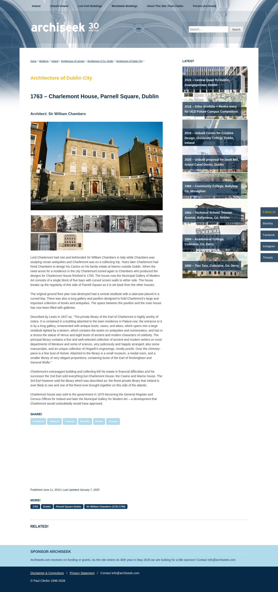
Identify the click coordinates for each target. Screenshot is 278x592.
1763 (35, 506)
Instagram (269, 246)
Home (33, 61)
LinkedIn (70, 421)
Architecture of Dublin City (129, 61)
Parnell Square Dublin (68, 506)
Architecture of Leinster (73, 61)
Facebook (38, 421)
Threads (113, 421)
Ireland (36, 6)
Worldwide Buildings (124, 6)
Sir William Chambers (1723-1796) (105, 506)
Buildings (44, 61)
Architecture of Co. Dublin (100, 61)
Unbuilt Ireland (59, 6)
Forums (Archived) (204, 6)
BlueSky (85, 421)
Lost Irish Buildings (90, 6)
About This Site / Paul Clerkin (165, 6)
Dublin (47, 506)
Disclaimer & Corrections (47, 573)
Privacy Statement (82, 573)
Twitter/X (54, 421)
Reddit (99, 421)
